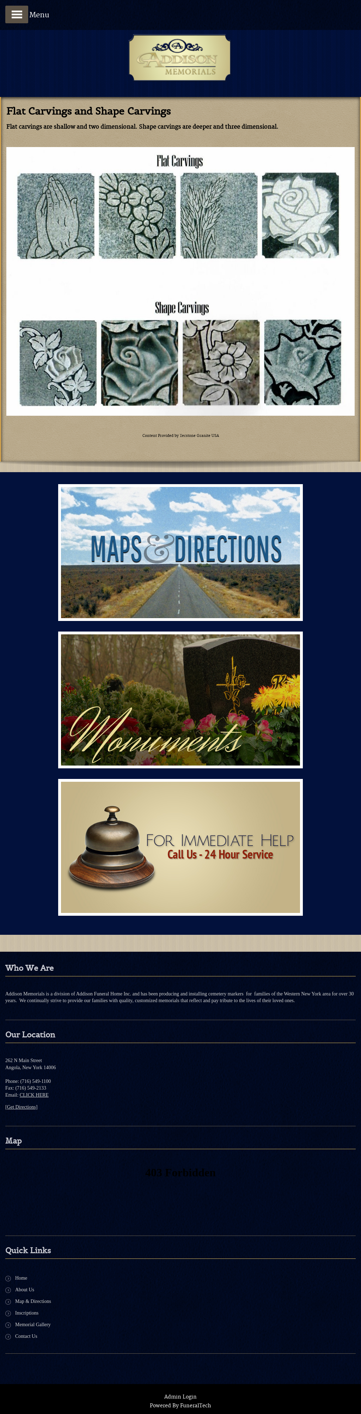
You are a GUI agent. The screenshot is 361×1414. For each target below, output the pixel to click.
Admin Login (180, 1397)
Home (21, 1278)
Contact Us (26, 1336)
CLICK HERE (34, 1095)
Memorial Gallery (33, 1324)
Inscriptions (26, 1313)
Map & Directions (33, 1301)
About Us (24, 1289)
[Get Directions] (21, 1107)
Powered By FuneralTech (180, 1406)
